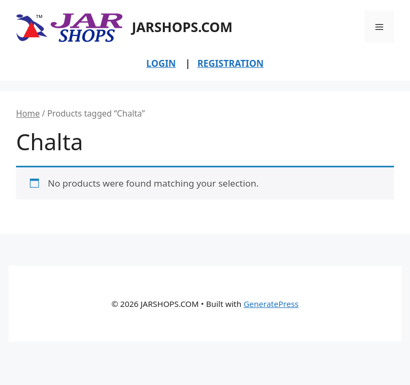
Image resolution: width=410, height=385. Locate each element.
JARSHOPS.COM (182, 27)
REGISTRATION (231, 63)
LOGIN (161, 63)
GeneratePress (270, 303)
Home (28, 113)
